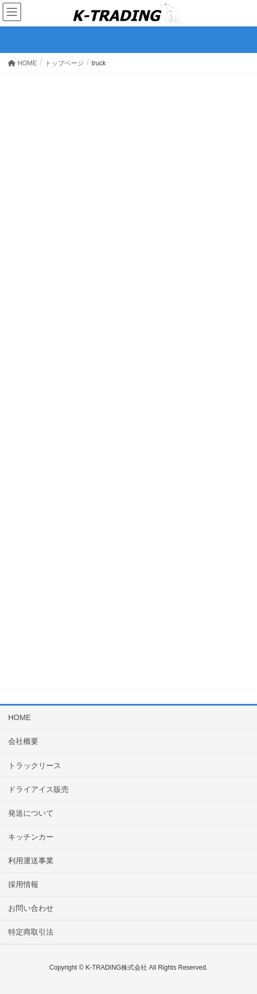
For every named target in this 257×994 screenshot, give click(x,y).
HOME (19, 717)
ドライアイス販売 (38, 789)
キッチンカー (31, 836)
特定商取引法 (31, 932)
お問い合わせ (31, 908)
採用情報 (23, 884)
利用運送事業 (31, 860)
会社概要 (23, 741)
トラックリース (34, 765)
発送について (31, 813)
